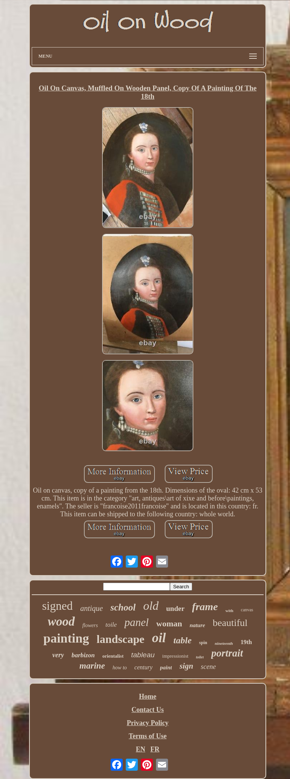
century (143, 667)
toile (111, 624)
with (229, 610)
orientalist (112, 656)
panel (136, 622)
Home (147, 696)
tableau (142, 655)
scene (208, 666)
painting (66, 638)
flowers (90, 625)
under (175, 608)
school (123, 607)
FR (154, 749)
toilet (200, 657)
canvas (247, 609)
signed (57, 605)
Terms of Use (148, 736)
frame (205, 606)
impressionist (175, 656)
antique (91, 608)
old (151, 605)
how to (120, 667)
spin (203, 642)
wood (61, 621)
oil (159, 638)
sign (186, 665)
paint (166, 667)
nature (197, 625)
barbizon (82, 655)
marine (92, 665)
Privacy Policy (147, 723)
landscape (121, 639)
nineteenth (224, 643)
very (58, 655)
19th (246, 642)
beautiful (230, 622)
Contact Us (147, 709)
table (182, 640)
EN (140, 749)
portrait (227, 653)
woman (169, 623)
